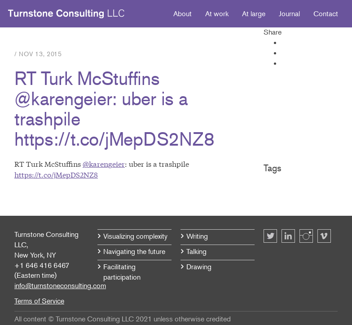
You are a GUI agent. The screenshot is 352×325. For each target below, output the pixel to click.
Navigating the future (134, 251)
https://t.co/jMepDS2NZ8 (56, 174)
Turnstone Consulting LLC (66, 13)
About (182, 13)
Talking (196, 251)
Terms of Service (39, 300)
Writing (197, 236)
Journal (289, 13)
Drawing (198, 266)
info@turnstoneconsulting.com (60, 285)
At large (253, 13)
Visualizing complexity (135, 236)
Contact (325, 13)
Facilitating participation (122, 271)
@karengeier (104, 163)
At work (217, 13)
